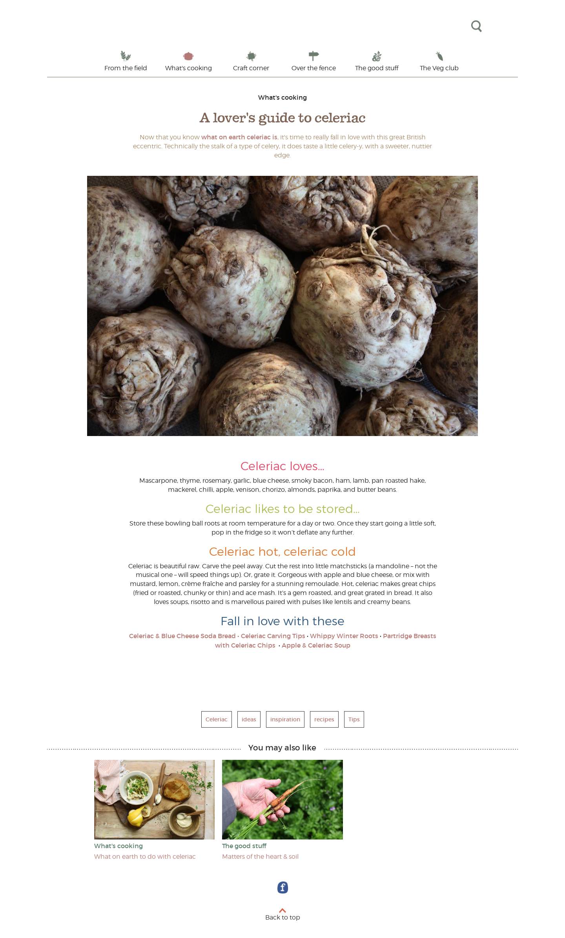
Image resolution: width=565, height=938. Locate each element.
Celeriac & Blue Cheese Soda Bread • (184, 636)
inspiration (285, 719)
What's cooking (188, 68)
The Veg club (439, 68)
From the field (125, 68)
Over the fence (314, 68)
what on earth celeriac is (238, 137)
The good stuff (376, 68)
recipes (324, 719)
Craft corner (251, 68)
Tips (354, 719)
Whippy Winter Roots (344, 636)
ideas (249, 719)
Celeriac (217, 719)
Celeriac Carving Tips (273, 636)
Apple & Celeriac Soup (315, 645)
